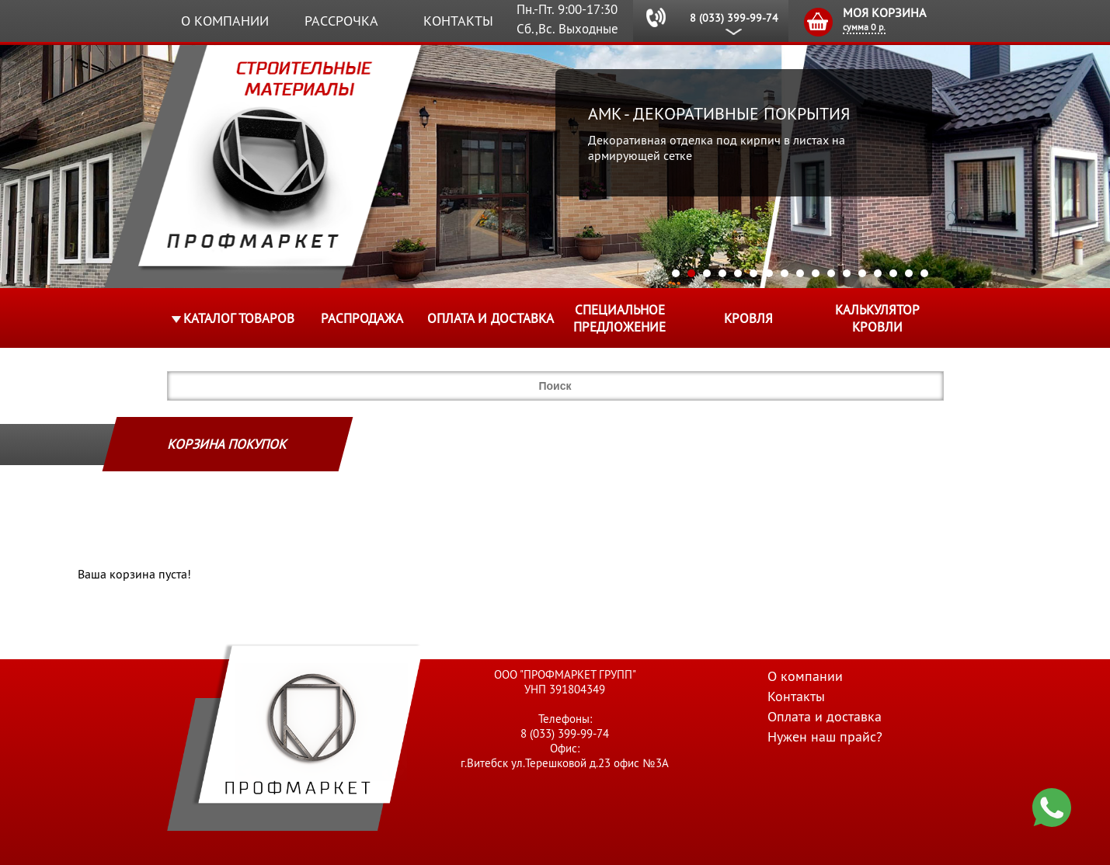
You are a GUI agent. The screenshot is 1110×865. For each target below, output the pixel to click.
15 (893, 273)
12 (847, 273)
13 (862, 273)
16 (909, 273)
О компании (225, 21)
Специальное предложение (619, 318)
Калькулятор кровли (877, 318)
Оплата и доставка (490, 318)
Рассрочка (341, 21)
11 (831, 273)
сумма (864, 27)
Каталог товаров (238, 318)
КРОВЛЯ (748, 318)
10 (815, 273)
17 (924, 273)
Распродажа (362, 318)
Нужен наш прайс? (824, 736)
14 (878, 273)
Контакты (458, 21)
